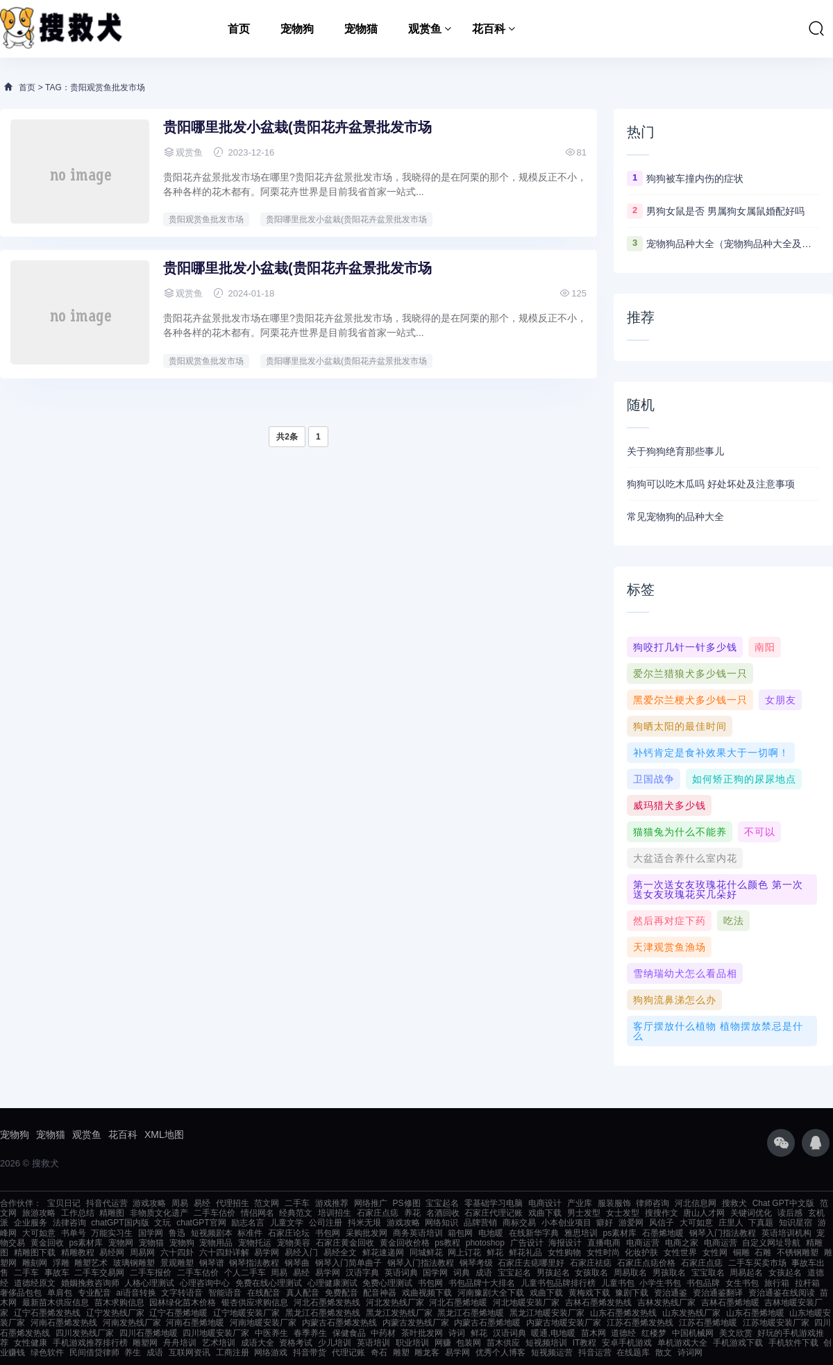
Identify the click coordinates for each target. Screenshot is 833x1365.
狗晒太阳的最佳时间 (680, 726)
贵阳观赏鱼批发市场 (206, 219)
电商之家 (681, 1243)
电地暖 (490, 1233)
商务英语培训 (418, 1233)
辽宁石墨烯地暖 (178, 1313)
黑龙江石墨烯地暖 (470, 1313)
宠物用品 (216, 1243)
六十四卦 (177, 1252)
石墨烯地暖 (663, 1233)
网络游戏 (270, 1352)
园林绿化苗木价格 (182, 1302)
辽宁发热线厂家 (115, 1313)
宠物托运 (254, 1243)
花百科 (488, 29)
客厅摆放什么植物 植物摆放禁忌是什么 (718, 1031)
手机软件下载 (793, 1343)
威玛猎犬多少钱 (669, 805)
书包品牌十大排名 (481, 1283)
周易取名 (630, 1273)
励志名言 (247, 1223)
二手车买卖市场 (757, 1263)
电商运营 (642, 1243)
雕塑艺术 (91, 1263)
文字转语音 (182, 1293)
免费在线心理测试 (268, 1283)
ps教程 (447, 1243)
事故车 (56, 1273)
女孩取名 (591, 1273)
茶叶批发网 (422, 1333)
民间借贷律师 (94, 1352)
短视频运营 (552, 1352)
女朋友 (780, 699)
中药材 (383, 1333)
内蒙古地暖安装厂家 (563, 1323)
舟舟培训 (179, 1343)
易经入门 (301, 1252)
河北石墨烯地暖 (458, 1302)
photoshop (485, 1243)
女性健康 (30, 1343)
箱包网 (460, 1233)
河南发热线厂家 (132, 1323)
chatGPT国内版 (120, 1223)
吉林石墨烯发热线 (598, 1302)
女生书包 (742, 1283)
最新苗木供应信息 (55, 1302)
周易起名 (746, 1273)
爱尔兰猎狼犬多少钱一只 (690, 673)
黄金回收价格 (405, 1243)
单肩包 (59, 1293)
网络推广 (370, 1203)
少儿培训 (334, 1343)
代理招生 (232, 1203)
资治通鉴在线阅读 (781, 1293)
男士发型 (583, 1213)
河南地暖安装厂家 (263, 1323)
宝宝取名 (708, 1273)
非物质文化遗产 (159, 1213)
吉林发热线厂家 (666, 1302)
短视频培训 (546, 1343)
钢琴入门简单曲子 (348, 1263)
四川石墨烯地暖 (148, 1333)
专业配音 (94, 1293)
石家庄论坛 (289, 1233)
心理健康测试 (332, 1283)
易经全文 (340, 1252)
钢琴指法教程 (254, 1263)
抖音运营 (595, 1352)
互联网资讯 (189, 1352)
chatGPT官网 (201, 1223)
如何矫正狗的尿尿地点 (744, 779)
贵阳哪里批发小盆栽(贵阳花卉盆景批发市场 (297, 127)
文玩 (162, 1223)
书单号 (73, 1233)
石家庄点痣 (377, 1213)
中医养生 (271, 1333)
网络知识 (441, 1223)
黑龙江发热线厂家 (399, 1313)
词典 (461, 1273)
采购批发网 (366, 1233)
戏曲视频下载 (427, 1293)
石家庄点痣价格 (646, 1263)
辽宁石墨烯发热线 (47, 1313)
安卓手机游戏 (627, 1343)
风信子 (661, 1223)
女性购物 (564, 1252)
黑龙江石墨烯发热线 (322, 1313)
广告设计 (527, 1243)
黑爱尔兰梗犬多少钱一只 (690, 699)
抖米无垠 (364, 1223)
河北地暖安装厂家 (526, 1302)
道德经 (623, 1333)
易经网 (111, 1252)
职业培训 (412, 1343)
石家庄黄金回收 (345, 1243)
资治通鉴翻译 (718, 1293)
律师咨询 (652, 1203)
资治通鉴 (670, 1293)
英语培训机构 (786, 1233)
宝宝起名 (442, 1203)
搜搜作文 (661, 1213)
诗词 (456, 1333)
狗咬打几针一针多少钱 (685, 647)
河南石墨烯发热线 (64, 1323)
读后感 (789, 1213)
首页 (239, 29)
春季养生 (310, 1333)
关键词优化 (751, 1213)
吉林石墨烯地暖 (730, 1302)
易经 (202, 1203)
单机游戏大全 (682, 1343)
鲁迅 (177, 1233)
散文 (663, 1352)
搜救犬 (734, 1203)
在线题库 (633, 1352)
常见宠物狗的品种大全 (675, 516)
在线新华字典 (534, 1233)
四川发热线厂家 (85, 1333)
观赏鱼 (424, 29)
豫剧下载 (631, 1293)
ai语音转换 (135, 1293)
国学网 (150, 1233)
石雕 (763, 1252)
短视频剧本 (212, 1233)
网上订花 (464, 1252)
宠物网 (120, 1243)
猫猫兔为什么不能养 (680, 831)
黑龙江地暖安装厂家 (547, 1313)
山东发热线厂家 (691, 1313)
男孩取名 (669, 1273)
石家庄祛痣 (591, 1263)
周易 (179, 1203)
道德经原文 (35, 1283)
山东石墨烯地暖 (755, 1313)
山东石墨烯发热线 (623, 1313)
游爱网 (631, 1223)
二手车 (297, 1203)
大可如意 (696, 1223)
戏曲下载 (545, 1213)
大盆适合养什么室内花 (685, 858)
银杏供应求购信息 (254, 1302)
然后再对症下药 (669, 920)
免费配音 (341, 1293)
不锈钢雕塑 (797, 1252)
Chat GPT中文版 (783, 1203)
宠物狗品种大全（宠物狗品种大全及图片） (733, 243)
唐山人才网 (704, 1213)
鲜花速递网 (383, 1252)
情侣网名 (257, 1213)
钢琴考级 (476, 1263)
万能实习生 (112, 1233)
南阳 (765, 647)
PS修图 (407, 1203)
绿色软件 (47, 1352)
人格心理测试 (149, 1283)
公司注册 (325, 1223)
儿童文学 (286, 1223)
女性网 (714, 1252)
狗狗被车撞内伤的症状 (694, 178)
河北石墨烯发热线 (327, 1302)
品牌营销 (480, 1223)
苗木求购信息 (119, 1302)
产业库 (579, 1203)
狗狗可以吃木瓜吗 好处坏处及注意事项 (711, 483)
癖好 (604, 1223)
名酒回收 (443, 1213)
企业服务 (30, 1223)
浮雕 (61, 1263)
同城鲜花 (426, 1252)
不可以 (759, 831)
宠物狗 (297, 29)
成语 (484, 1273)
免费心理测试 (387, 1283)
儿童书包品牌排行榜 (558, 1283)
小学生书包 (660, 1283)
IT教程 (585, 1343)
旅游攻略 (39, 1213)
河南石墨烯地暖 (195, 1323)
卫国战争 (654, 779)
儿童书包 (617, 1283)
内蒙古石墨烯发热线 (339, 1323)
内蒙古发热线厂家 (415, 1323)
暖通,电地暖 (553, 1333)
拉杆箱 (807, 1283)
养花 (412, 1213)
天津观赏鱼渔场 (669, 947)
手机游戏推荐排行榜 (90, 1343)
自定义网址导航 (771, 1243)
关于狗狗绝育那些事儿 (675, 451)
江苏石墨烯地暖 (708, 1323)
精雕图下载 (35, 1252)
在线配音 (263, 1293)
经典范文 (295, 1213)
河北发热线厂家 (395, 1302)
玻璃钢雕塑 (134, 1263)
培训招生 (334, 1213)
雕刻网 (34, 1263)
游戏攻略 (149, 1203)
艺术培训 (218, 1343)
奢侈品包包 (21, 1293)
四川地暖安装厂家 (216, 1333)
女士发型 (622, 1213)
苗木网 (593, 1333)
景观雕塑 (177, 1263)
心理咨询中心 (205, 1283)
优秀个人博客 (500, 1352)
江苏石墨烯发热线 (640, 1323)
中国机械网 (693, 1333)
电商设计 (545, 1203)
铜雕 (741, 1252)
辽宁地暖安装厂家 (246, 1313)
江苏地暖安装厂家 (776, 1323)
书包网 (327, 1233)
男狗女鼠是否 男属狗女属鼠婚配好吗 (725, 211)
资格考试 (295, 1343)
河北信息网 (695, 1203)
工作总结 (77, 1213)
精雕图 (111, 1213)
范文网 (266, 1203)
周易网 (142, 1252)
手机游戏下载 (738, 1343)
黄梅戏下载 (589, 1293)
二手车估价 (214, 1213)
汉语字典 (362, 1273)
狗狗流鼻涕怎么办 (674, 999)
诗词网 (690, 1352)
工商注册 (232, 1352)
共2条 (287, 437)
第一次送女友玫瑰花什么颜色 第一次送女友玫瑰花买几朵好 (718, 889)
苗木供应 (503, 1343)
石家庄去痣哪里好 (531, 1263)
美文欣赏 (735, 1333)
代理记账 (348, 1352)
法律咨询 (69, 1223)
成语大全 (257, 1343)
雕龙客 (426, 1352)
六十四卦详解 (224, 1252)
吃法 (733, 920)
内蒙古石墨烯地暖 (487, 1323)
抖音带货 (309, 1352)
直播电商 (604, 1243)
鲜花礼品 (525, 1252)
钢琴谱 (211, 1263)
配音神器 (379, 1293)
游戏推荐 (331, 1203)
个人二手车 (245, 1273)
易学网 (266, 1252)
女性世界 (680, 1252)
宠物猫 (361, 29)
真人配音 (302, 1293)
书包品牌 (703, 1283)
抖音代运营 (107, 1203)
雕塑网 (145, 1343)
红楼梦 (653, 1333)
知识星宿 (795, 1223)
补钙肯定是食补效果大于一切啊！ (711, 752)
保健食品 (349, 1333)
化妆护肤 (641, 1252)
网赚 (443, 1343)
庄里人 (730, 1223)
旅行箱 (776, 1283)
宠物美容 (293, 1243)
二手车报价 (150, 1273)
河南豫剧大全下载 (490, 1293)
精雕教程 (77, 1252)
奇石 (379, 1352)
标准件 (249, 1233)
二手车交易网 (99, 1273)
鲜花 (495, 1252)
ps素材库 (620, 1233)
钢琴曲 (297, 1263)
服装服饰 (614, 1203)
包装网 (468, 1343)
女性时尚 (603, 1252)
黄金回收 (47, 1243)
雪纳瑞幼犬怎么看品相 (685, 973)
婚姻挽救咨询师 (90, 1283)
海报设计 (565, 1243)
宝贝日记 (64, 1203)
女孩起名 (785, 1273)
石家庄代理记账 (493, 1213)
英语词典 (401, 1273)
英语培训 (373, 1343)
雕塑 (401, 1352)
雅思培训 (581, 1233)
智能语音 (225, 1293)
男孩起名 (553, 1273)
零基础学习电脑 (493, 1203)
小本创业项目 (566, 1223)
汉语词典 (509, 1333)
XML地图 (164, 1134)
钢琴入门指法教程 (722, 1233)
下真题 (760, 1223)
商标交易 (519, 1223)
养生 (132, 1352)
